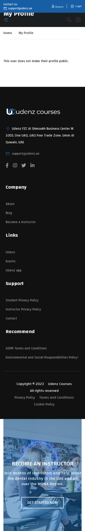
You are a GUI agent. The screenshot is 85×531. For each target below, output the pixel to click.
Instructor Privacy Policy (23, 309)
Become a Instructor (21, 222)
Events (10, 261)
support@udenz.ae (17, 8)
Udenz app (14, 270)
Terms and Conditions (56, 397)
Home (7, 33)
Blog (9, 213)
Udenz (10, 252)
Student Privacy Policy (22, 300)
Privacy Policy (25, 397)
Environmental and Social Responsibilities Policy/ (42, 357)
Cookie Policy (44, 404)
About (10, 204)
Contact (11, 318)
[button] (57, 6)
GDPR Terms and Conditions (26, 348)
